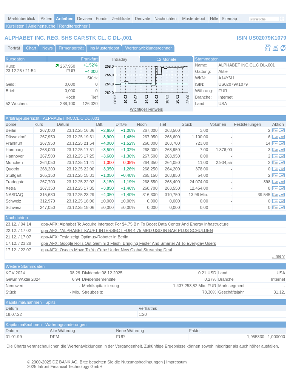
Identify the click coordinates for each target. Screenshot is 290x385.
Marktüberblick (21, 18)
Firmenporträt (71, 48)
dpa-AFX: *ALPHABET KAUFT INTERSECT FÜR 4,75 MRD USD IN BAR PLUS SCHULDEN (127, 230)
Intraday (119, 59)
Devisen (84, 18)
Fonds (102, 18)
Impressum (176, 362)
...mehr (278, 256)
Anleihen (64, 18)
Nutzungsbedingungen (142, 362)
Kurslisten (15, 26)
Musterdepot (193, 18)
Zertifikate (121, 18)
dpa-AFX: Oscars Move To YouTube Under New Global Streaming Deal (106, 249)
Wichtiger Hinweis (146, 109)
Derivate (142, 18)
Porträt (14, 48)
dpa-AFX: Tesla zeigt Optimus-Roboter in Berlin (84, 237)
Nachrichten (165, 18)
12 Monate (166, 59)
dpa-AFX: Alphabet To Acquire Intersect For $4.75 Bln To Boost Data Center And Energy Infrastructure (135, 224)
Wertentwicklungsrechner (148, 48)
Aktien (46, 18)
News (47, 48)
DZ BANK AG (64, 362)
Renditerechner (73, 26)
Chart (31, 48)
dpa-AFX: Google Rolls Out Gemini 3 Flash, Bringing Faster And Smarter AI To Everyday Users (128, 243)
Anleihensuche (41, 26)
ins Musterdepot (104, 48)
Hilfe (214, 18)
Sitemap (229, 18)
